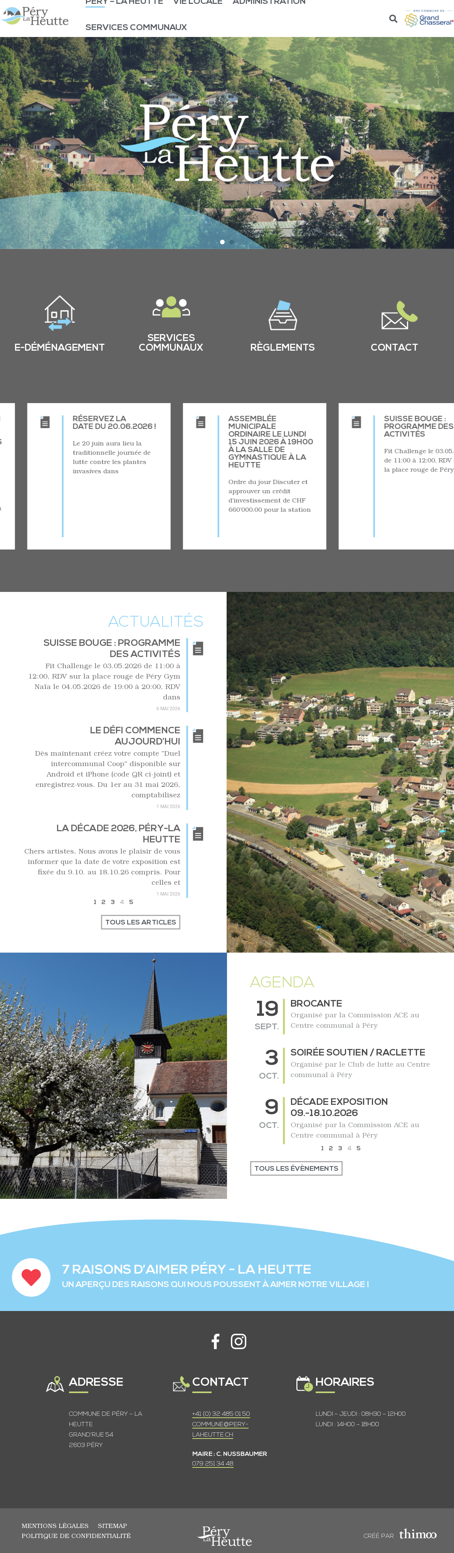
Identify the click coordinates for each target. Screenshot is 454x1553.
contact (394, 348)
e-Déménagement (60, 348)
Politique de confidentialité (76, 1535)
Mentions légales (55, 1525)
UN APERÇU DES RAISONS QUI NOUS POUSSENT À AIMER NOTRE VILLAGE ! (216, 1285)
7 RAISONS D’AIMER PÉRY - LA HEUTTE (186, 1270)
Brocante (316, 1004)
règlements (283, 348)
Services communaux (136, 28)
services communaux (171, 343)
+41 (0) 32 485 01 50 (221, 1414)
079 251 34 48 (213, 1464)
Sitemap (112, 1525)
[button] (393, 18)
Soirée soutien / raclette (358, 1053)
